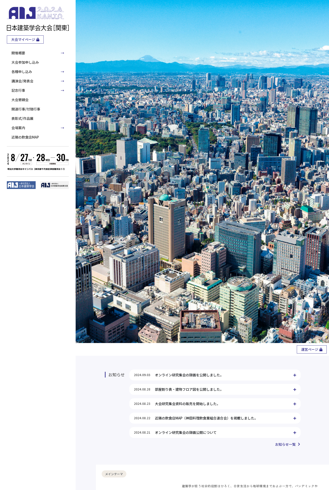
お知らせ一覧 (285, 444)
